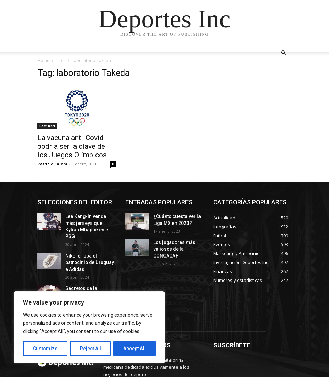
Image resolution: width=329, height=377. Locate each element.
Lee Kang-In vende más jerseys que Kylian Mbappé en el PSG (87, 222)
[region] (89, 327)
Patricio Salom (52, 164)
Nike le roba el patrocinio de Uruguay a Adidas (88, 249)
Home (43, 61)
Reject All (90, 348)
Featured (47, 126)
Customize (45, 348)
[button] (283, 53)
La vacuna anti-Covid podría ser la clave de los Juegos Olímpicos (72, 146)
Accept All (134, 348)
